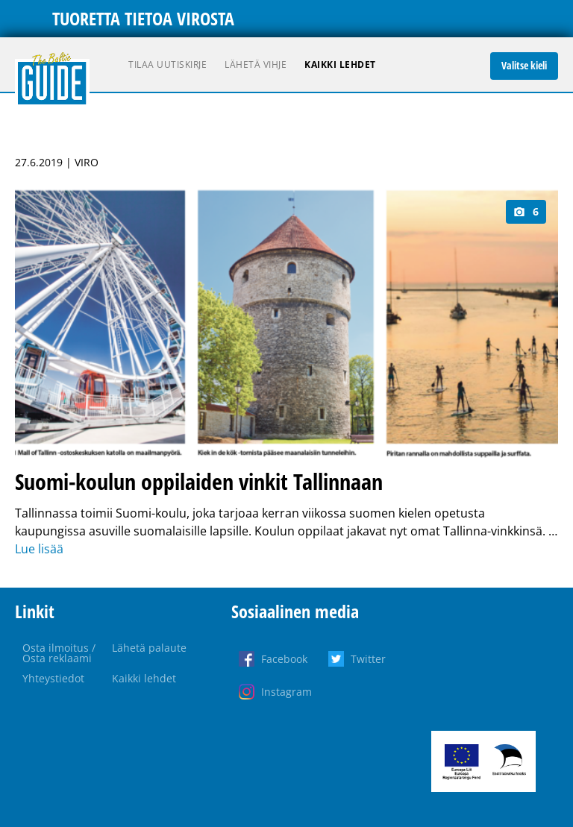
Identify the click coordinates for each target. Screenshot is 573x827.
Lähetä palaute (149, 648)
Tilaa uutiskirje (167, 64)
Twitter (368, 659)
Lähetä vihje (255, 64)
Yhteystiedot (53, 678)
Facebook (284, 659)
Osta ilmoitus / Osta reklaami (59, 653)
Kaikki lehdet (340, 64)
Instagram (286, 692)
